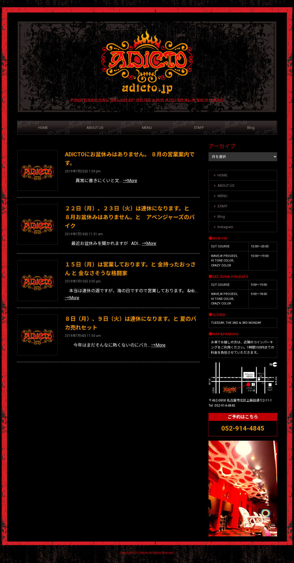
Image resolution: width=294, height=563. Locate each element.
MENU (147, 128)
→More (130, 180)
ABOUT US (95, 128)
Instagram (225, 227)
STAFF (199, 128)
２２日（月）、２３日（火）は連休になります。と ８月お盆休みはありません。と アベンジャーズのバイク (130, 217)
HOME (43, 128)
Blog (251, 128)
